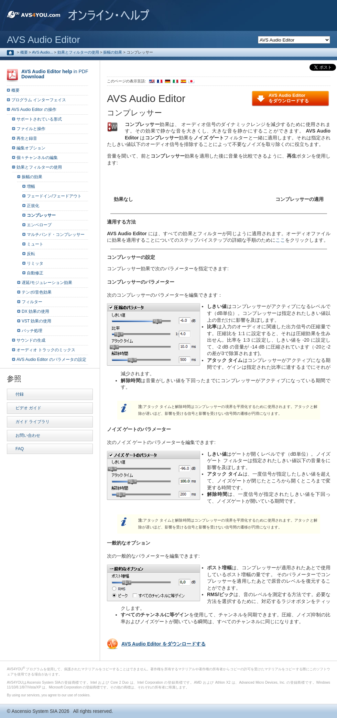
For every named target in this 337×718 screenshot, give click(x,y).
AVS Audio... (42, 52)
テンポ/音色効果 (37, 292)
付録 (19, 394)
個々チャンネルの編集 (37, 157)
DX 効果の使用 (35, 311)
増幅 (31, 186)
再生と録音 (27, 138)
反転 (31, 253)
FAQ (19, 448)
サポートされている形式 (39, 119)
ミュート (35, 244)
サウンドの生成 (31, 340)
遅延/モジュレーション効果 (47, 282)
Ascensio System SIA (34, 711)
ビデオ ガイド (28, 408)
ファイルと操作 (31, 128)
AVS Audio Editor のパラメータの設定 (51, 359)
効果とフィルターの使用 (78, 52)
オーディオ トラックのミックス (46, 349)
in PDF (54, 74)
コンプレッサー (41, 215)
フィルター (32, 301)
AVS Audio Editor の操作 (33, 109)
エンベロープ (39, 225)
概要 (24, 52)
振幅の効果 (112, 52)
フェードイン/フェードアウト (54, 196)
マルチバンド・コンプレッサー (56, 234)
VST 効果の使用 (36, 321)
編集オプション (31, 148)
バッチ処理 (32, 330)
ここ (280, 240)
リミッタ (35, 263)
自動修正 (35, 273)
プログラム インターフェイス (38, 100)
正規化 (33, 205)
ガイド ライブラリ (32, 421)
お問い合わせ (27, 435)
